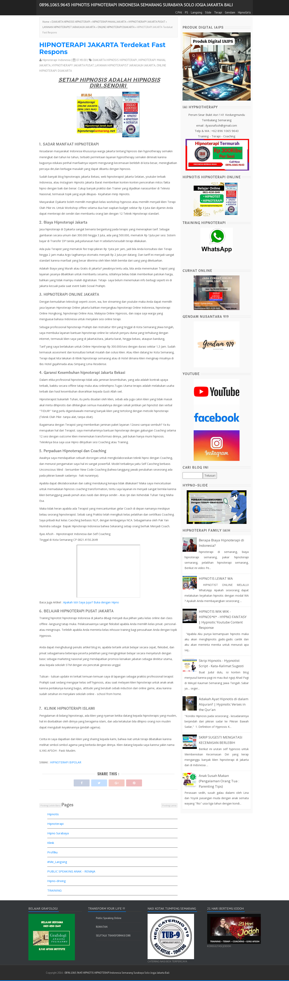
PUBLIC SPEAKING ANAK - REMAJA (71, 871)
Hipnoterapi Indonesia (57, 60)
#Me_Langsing (57, 862)
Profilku (52, 852)
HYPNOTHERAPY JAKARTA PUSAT (147, 21)
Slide (208, 12)
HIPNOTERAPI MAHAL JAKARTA (109, 21)
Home (46, 21)
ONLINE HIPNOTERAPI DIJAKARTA (116, 27)
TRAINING (54, 890)
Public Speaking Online (108, 918)
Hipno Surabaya (58, 833)
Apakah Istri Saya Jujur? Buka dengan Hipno (91, 602)
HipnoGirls (244, 12)
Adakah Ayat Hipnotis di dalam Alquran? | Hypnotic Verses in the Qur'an (223, 704)
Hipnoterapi (55, 824)
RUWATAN (101, 927)
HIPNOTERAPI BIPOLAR (65, 762)
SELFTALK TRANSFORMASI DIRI (113, 935)
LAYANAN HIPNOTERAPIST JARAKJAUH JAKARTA (69, 27)
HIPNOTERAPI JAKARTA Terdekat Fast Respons (102, 48)
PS (186, 12)
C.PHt (178, 12)
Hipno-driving (56, 881)
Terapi (218, 12)
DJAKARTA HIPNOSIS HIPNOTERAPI (71, 21)
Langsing (196, 12)
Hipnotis (53, 814)
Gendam (230, 12)
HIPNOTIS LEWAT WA (216, 578)
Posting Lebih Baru (50, 805)
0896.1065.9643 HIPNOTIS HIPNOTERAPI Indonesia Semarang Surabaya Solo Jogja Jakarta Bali (136, 5)
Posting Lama (169, 805)
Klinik (50, 843)
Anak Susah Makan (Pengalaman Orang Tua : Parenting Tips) (219, 781)
